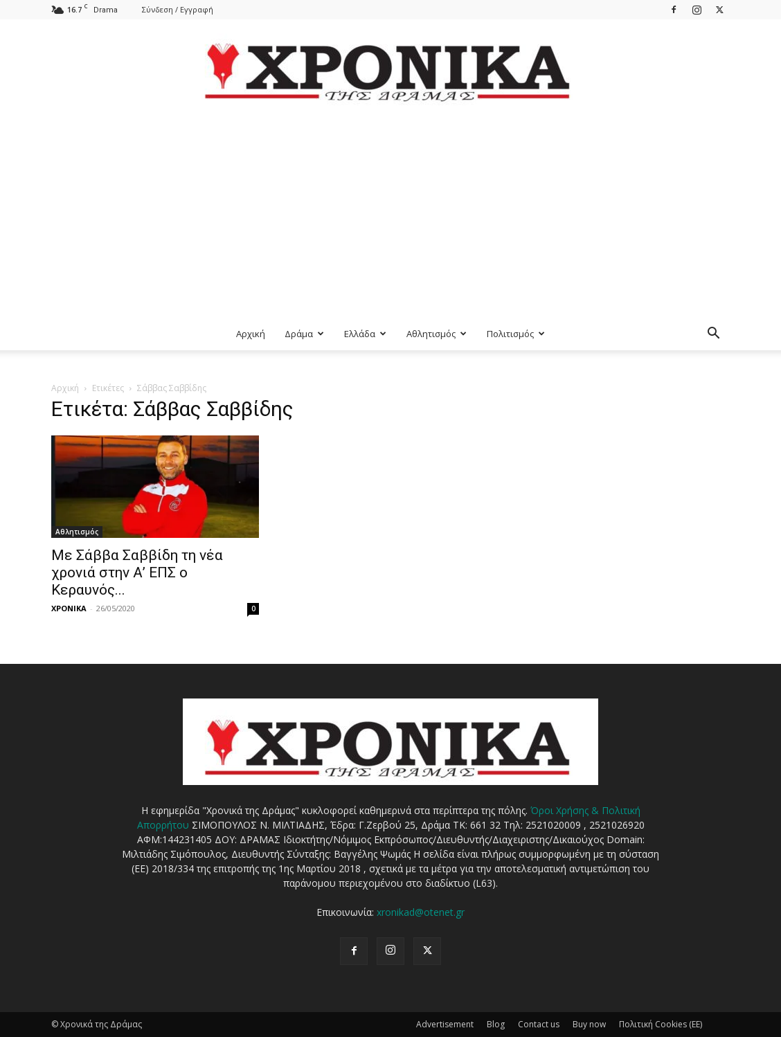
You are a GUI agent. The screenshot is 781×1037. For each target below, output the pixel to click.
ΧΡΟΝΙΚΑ (69, 608)
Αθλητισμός (436, 333)
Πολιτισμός (516, 333)
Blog (496, 1024)
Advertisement (445, 1024)
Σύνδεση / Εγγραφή (177, 9)
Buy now (589, 1024)
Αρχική (250, 333)
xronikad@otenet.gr (421, 912)
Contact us (538, 1024)
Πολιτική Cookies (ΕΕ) (660, 1024)
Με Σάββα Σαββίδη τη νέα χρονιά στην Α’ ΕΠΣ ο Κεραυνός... (137, 572)
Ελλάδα (365, 333)
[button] (713, 334)
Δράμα (304, 333)
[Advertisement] (390, 213)
